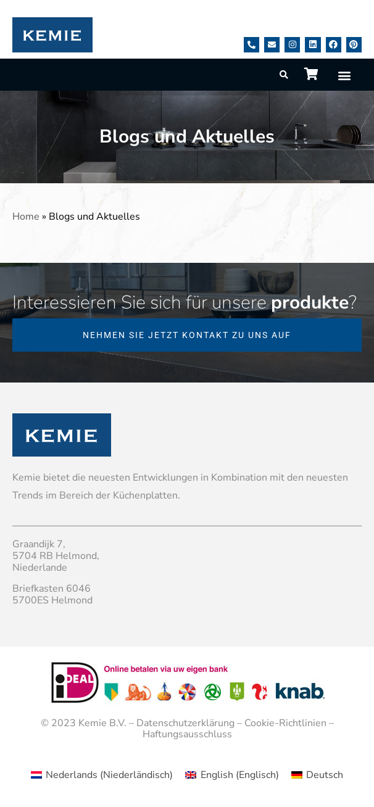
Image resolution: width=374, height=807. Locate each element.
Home (25, 216)
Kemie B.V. (102, 723)
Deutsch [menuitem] (324, 775)
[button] (344, 75)
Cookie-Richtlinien (285, 723)
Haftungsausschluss (187, 734)
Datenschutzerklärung (185, 723)
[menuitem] (102, 775)
